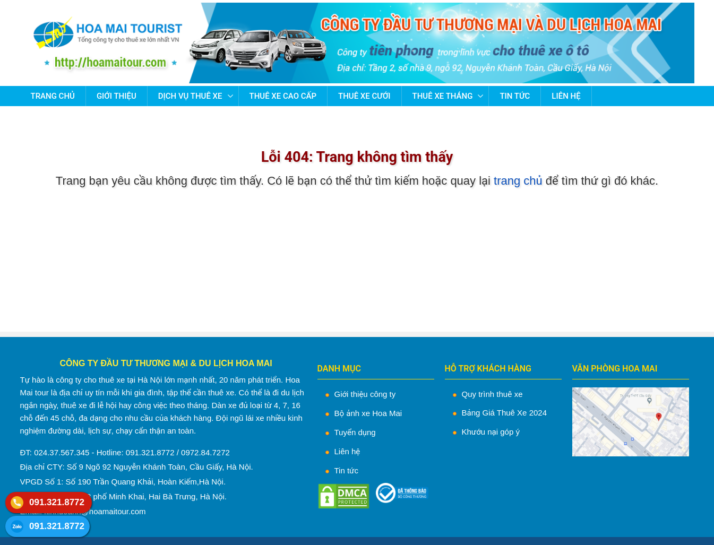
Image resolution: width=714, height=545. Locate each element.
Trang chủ (53, 96)
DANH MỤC (339, 369)
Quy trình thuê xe (492, 394)
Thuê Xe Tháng (442, 96)
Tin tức (515, 96)
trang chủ (518, 180)
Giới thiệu (116, 96)
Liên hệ (566, 96)
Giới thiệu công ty (365, 394)
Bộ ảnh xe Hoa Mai (368, 413)
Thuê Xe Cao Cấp (283, 96)
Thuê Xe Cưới (364, 96)
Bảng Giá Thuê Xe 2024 (504, 412)
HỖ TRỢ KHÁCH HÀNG (488, 369)
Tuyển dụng (355, 432)
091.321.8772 (56, 502)
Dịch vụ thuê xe (190, 96)
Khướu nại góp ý (491, 431)
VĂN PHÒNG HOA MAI (615, 369)
